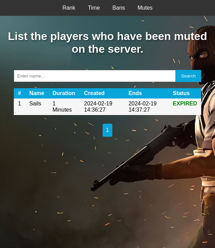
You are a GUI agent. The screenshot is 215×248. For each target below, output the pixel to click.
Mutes (145, 8)
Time (94, 8)
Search (188, 76)
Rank (68, 8)
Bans (118, 8)
